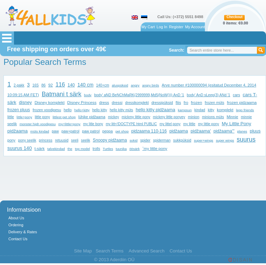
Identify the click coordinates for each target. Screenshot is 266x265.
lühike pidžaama (91, 117)
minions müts (213, 117)
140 (71, 85)
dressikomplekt (137, 103)
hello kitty (99, 110)
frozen (196, 102)
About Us (16, 218)
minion (193, 117)
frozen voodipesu (46, 110)
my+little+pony (69, 124)
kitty (211, 110)
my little (189, 124)
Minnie (232, 117)
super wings (225, 140)
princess (45, 140)
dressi (117, 102)
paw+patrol (70, 131)
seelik (85, 140)
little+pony (24, 117)
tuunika (121, 149)
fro (186, 102)
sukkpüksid (182, 140)
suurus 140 (19, 148)
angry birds (150, 85)
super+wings (203, 140)
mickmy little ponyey (169, 117)
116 (60, 84)
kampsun (185, 110)
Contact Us (17, 239)
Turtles (108, 149)
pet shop (122, 131)
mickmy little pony (136, 117)
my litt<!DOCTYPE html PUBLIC (131, 124)
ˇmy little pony (154, 148)
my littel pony (170, 124)
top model (82, 149)
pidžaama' (201, 131)
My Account (195, 27)
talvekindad (56, 149)
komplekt (225, 109)
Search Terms (110, 250)
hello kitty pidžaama (155, 109)
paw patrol (90, 131)
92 (50, 85)
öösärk (135, 149)
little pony (42, 117)
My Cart (148, 27)
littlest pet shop (64, 117)
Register (176, 27)
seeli (75, 140)
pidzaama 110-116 (149, 131)
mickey (113, 117)
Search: (176, 50)
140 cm (85, 85)
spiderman (161, 140)
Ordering (15, 225)
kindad (199, 110)
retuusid (61, 140)
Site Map (83, 250)
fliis (178, 102)
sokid (134, 140)
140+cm (102, 85)
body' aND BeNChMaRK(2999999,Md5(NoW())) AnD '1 (139, 95)
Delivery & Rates (22, 232)
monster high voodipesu (38, 124)
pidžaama (178, 131)
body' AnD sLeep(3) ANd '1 (208, 95)
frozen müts (214, 102)
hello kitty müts (121, 110)
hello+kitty (82, 110)
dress (104, 102)
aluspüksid (120, 85)
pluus (255, 131)
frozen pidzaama (242, 102)
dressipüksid (162, 102)
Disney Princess (82, 102)
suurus (246, 139)
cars (236, 95)
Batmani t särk (61, 94)
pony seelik (27, 140)
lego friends (245, 110)
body (87, 95)
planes (242, 131)
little (10, 117)
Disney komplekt (50, 102)
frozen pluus (18, 109)
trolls (96, 149)
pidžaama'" (224, 131)
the (69, 149)
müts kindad (39, 131)
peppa (107, 131)
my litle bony (93, 124)
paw (55, 131)
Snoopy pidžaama (110, 140)
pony (11, 140)
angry (135, 85)
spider (145, 140)
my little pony (208, 124)
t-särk (40, 148)
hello (68, 110)
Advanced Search (146, 250)
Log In (162, 27)
